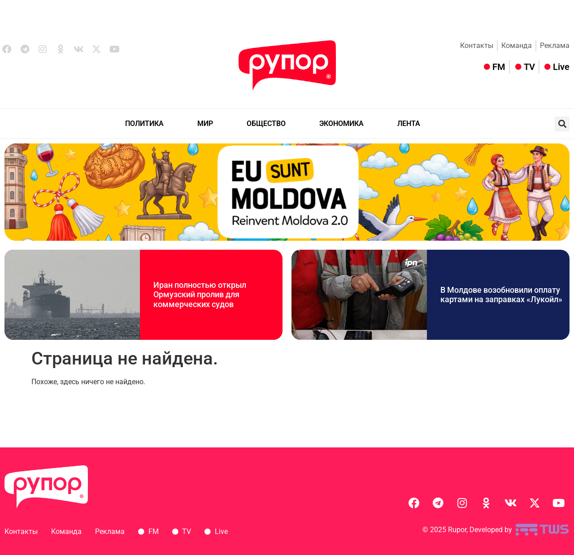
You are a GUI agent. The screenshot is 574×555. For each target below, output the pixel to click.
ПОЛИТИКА (144, 123)
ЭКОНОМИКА (341, 123)
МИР (205, 123)
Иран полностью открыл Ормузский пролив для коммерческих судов (199, 294)
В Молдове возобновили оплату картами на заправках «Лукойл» (501, 294)
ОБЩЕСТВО (266, 123)
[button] (562, 124)
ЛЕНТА (408, 123)
